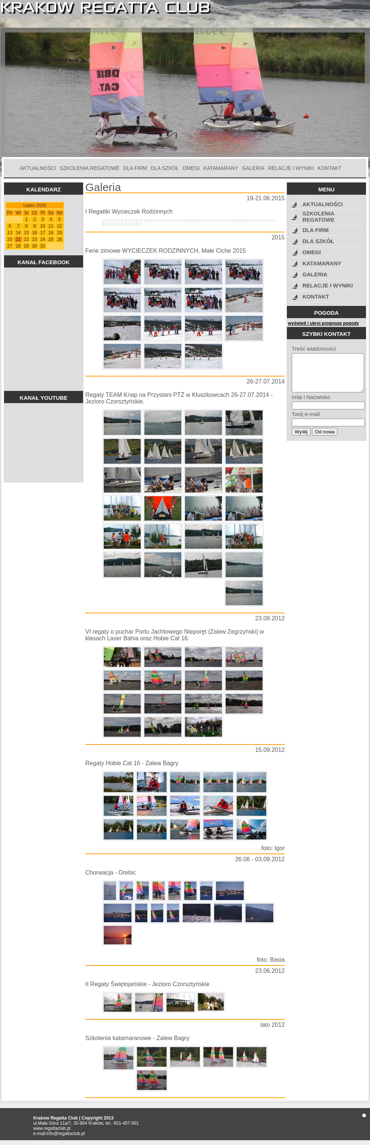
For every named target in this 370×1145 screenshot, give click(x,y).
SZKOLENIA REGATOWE (90, 168)
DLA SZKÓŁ (165, 168)
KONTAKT (330, 168)
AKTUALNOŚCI (38, 168)
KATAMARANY (220, 168)
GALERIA (253, 168)
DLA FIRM (135, 168)
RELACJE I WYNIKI (291, 168)
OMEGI (191, 168)
